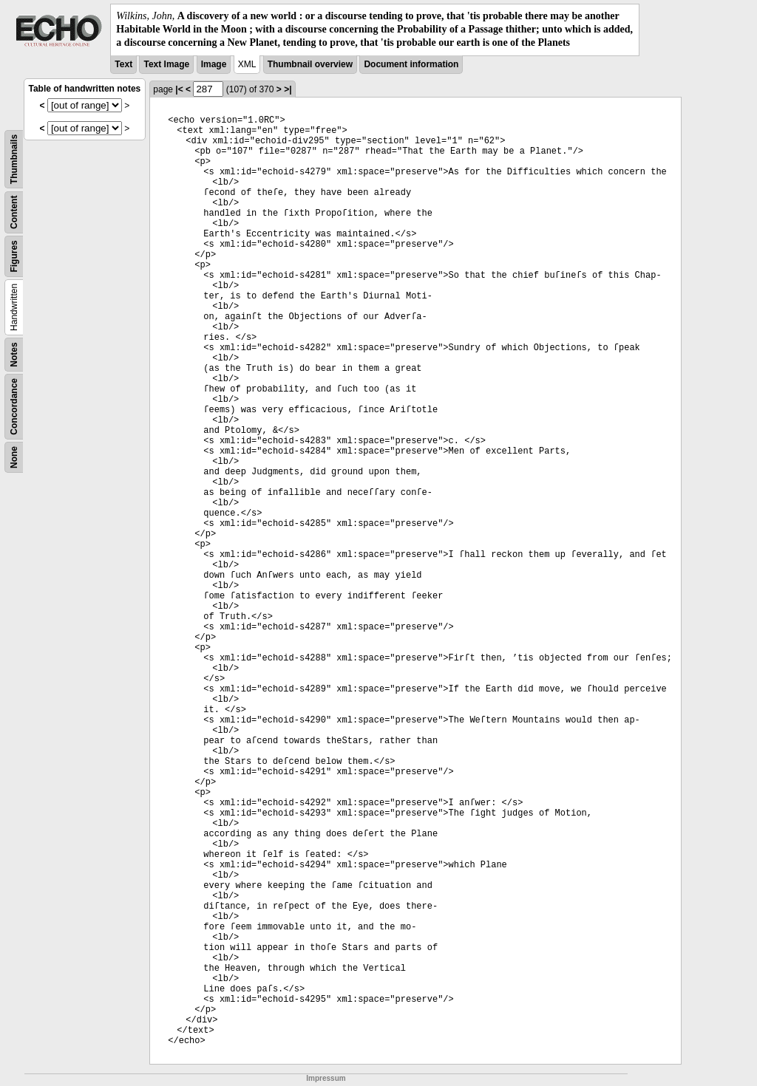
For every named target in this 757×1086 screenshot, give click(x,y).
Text (123, 64)
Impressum (325, 1078)
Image (214, 64)
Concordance (14, 406)
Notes (14, 354)
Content (14, 211)
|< (179, 89)
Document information (411, 64)
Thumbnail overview (310, 64)
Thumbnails (14, 158)
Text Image (166, 64)
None (14, 457)
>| (287, 89)
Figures (14, 256)
